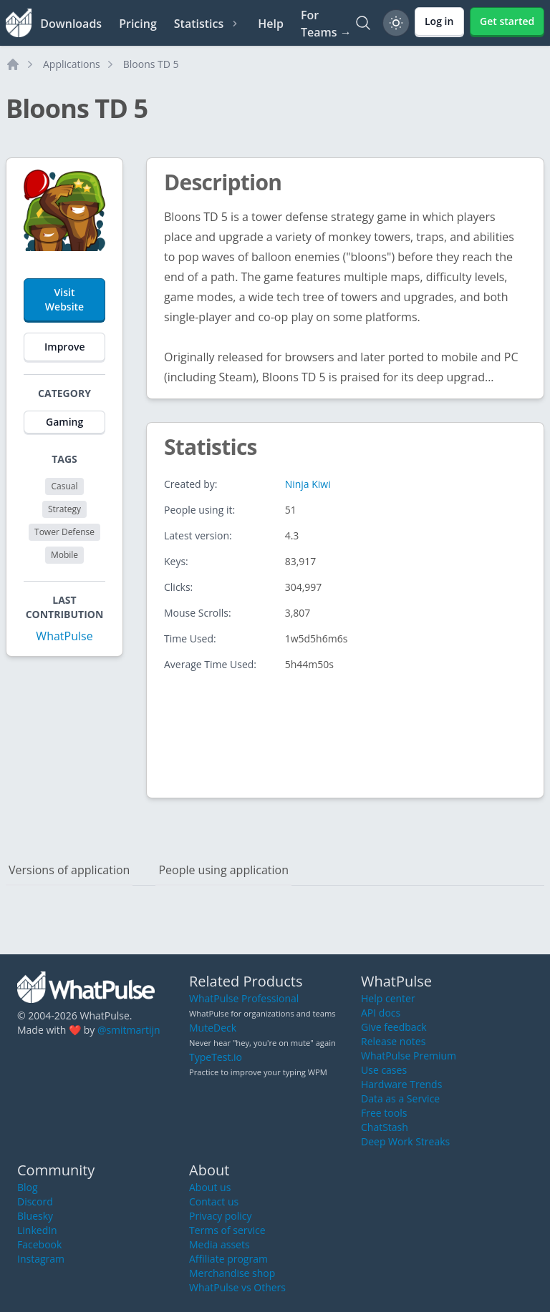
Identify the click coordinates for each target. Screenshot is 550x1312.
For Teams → (326, 23)
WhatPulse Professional (244, 998)
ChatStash (384, 1127)
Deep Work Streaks (405, 1141)
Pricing (138, 23)
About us (210, 1187)
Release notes (393, 1041)
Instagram (40, 1259)
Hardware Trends (401, 1084)
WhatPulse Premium (408, 1055)
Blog (27, 1187)
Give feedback (394, 1027)
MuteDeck (212, 1027)
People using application (223, 870)
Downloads (71, 23)
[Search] (363, 22)
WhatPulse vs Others (237, 1287)
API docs (380, 1012)
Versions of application (69, 870)
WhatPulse (64, 636)
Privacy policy (220, 1216)
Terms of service (227, 1230)
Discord (35, 1201)
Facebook (39, 1244)
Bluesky (35, 1216)
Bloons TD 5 (151, 64)
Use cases (384, 1070)
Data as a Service (400, 1098)
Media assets (219, 1244)
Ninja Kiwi (308, 484)
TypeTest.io (215, 1057)
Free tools (384, 1113)
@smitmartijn (128, 1030)
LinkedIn (37, 1230)
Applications (71, 64)
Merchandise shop (232, 1273)
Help (271, 23)
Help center (388, 998)
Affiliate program (228, 1259)
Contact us (213, 1201)
